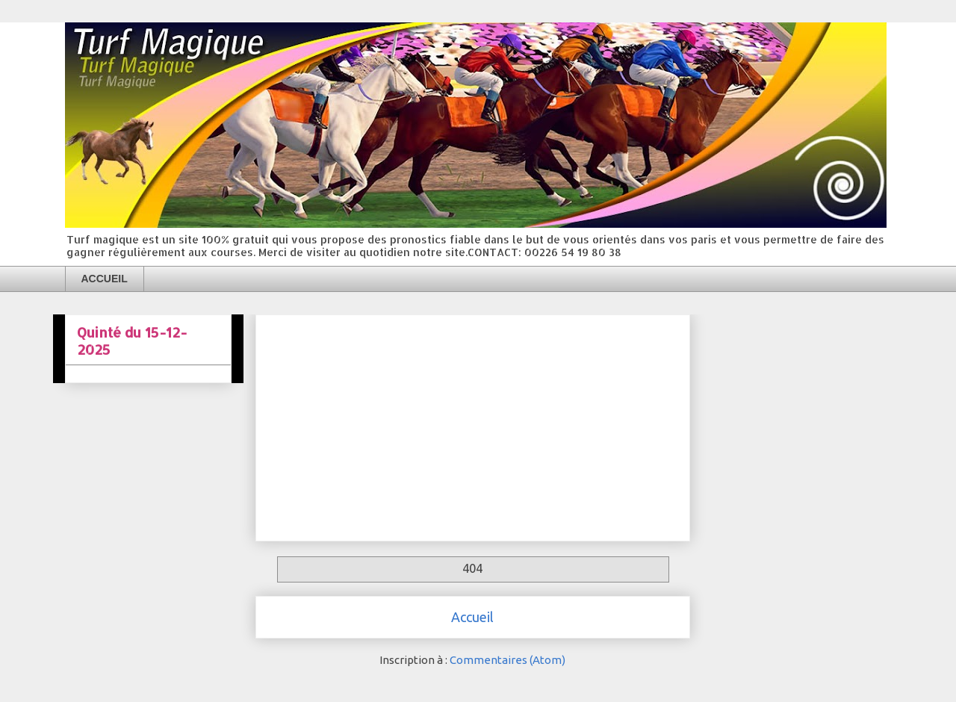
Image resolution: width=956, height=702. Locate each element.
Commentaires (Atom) (507, 659)
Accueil (472, 616)
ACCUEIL (104, 279)
